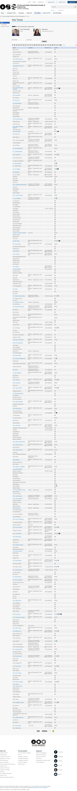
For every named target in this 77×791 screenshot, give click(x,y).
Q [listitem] (41, 45)
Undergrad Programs (23, 758)
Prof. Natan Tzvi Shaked (19, 466)
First (38, 731)
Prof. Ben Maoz (16, 131)
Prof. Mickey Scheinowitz (19, 441)
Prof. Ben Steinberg (17, 580)
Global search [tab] (61, 10)
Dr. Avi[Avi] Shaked (17, 469)
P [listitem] (39, 45)
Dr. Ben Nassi (16, 241)
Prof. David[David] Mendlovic (20, 184)
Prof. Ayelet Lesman (18, 59)
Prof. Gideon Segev (17, 449)
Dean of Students (4, 762)
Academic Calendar (5, 769)
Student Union (3, 766)
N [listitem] (36, 45)
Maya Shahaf (16, 459)
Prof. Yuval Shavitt (17, 496)
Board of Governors (41, 756)
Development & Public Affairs (43, 760)
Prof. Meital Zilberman (18, 717)
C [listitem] (16, 45)
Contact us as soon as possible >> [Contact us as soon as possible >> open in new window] (40, 787)
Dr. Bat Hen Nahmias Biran (19, 232)
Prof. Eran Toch (16, 614)
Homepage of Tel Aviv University (0, 16)
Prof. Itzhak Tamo (17, 600)
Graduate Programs (23, 756)
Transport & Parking (5, 756)
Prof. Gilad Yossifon (17, 686)
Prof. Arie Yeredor (17, 673)
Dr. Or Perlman (16, 328)
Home (29, 2)
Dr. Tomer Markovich (18, 148)
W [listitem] (52, 45)
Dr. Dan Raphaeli (17, 373)
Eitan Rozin (15, 420)
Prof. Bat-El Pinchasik (18, 339)
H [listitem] (25, 45)
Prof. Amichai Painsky (18, 302)
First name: (14, 39)
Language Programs (23, 760)
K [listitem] (30, 45)
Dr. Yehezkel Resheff (18, 393)
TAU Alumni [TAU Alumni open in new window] (39, 758)
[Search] (64, 7)
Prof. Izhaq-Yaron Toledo (19, 617)
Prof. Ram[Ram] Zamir (18, 702)
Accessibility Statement (5, 773)
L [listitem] (32, 45)
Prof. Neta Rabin (17, 355)
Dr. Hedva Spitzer (17, 576)
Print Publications (40, 762)
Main (2, 22)
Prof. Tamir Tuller (17, 628)
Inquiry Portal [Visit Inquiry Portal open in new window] (51, 2)
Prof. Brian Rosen (17, 408)
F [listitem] (21, 45)
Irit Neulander (16, 251)
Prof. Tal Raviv (16, 379)
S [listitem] (45, 45)
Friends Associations (41, 754)
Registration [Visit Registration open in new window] (72, 2)
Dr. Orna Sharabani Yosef (19, 489)
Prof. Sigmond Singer (18, 544)
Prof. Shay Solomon (18, 570)
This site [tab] (52, 10)
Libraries (2, 771)
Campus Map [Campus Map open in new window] (3, 754)
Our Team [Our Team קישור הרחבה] (37, 13)
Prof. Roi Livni (16, 100)
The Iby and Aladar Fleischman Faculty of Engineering (13, 16)
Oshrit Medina (16, 172)
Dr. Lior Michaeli (17, 198)
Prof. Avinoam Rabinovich (19, 358)
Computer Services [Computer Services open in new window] (4, 767)
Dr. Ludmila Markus (17, 151)
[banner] (38, 7)
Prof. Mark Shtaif (17, 536)
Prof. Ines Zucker (17, 725)
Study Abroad (21, 764)
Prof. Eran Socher (17, 560)
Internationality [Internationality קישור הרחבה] (57, 13)
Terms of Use (3, 775)
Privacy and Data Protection (7, 777)
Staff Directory (41, 2)
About (19, 754)
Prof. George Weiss (17, 649)
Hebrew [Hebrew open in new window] (34, 2)
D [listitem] (18, 45)
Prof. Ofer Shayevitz (18, 498)
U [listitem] (48, 45)
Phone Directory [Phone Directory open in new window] (4, 760)
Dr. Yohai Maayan (17, 103)
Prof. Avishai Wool (17, 656)
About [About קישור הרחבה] (2, 13)
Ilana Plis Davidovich (18, 343)
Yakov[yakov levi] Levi (18, 66)
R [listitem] (43, 45)
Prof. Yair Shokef (17, 533)
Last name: (29, 39)
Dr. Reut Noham (17, 269)
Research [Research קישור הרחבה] (29, 13)
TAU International (22, 751)
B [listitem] (14, 45)
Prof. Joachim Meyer (18, 195)
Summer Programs (22, 762)
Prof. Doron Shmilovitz (18, 519)
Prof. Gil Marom (16, 154)
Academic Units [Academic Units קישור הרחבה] (11, 13)
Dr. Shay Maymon (17, 163)
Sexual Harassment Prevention (7, 764)
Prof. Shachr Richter (18, 401)
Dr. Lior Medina (16, 169)
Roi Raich (15, 369)
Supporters (39, 751)
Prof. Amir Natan (17, 244)
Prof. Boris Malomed (18, 119)
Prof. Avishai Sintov (17, 551)
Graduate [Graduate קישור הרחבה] (21, 13)
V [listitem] (50, 45)
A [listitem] (12, 45)
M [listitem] (34, 45)
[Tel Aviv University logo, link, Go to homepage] (24, 7)
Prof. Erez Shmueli (17, 527)
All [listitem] (60, 45)
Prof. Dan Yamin (17, 666)
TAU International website (24, 752)
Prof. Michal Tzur (17, 631)
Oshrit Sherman (16, 508)
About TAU (3, 751)
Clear (64, 45)
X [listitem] (54, 45)
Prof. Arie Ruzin (16, 425)
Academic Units (4, 752)
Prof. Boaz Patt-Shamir (18, 306)
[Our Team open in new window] (55, 49)
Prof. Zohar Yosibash (18, 681)
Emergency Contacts (5, 758)
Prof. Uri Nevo (16, 254)
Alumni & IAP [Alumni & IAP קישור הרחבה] (46, 13)
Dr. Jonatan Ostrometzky (19, 296)
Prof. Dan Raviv (16, 383)
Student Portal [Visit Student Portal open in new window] (61, 2)
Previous (44, 731)
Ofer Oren (15, 289)
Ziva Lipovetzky (16, 95)
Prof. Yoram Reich (17, 388)
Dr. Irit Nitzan (16, 266)
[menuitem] (29, 2)
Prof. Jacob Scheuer (18, 444)
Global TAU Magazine (41, 752)
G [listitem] (23, 45)
